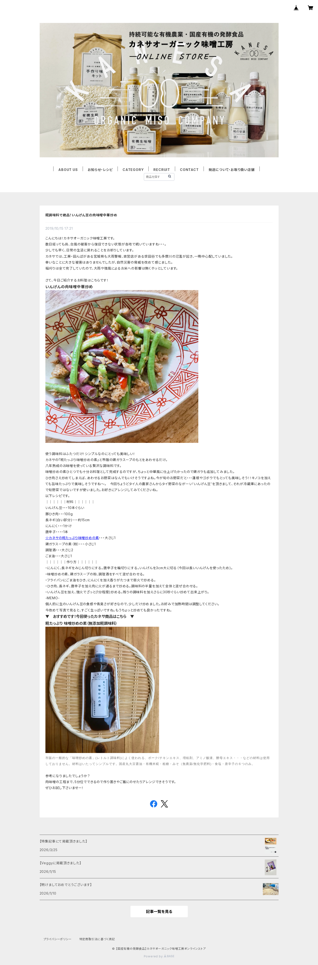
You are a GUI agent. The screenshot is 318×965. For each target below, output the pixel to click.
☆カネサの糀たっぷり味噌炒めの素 (72, 538)
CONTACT (189, 170)
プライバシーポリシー (57, 939)
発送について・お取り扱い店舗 (232, 170)
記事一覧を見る (159, 911)
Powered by (159, 956)
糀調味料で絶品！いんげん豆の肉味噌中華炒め (81, 215)
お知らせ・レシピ (100, 170)
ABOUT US (68, 170)
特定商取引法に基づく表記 (97, 939)
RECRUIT (161, 170)
